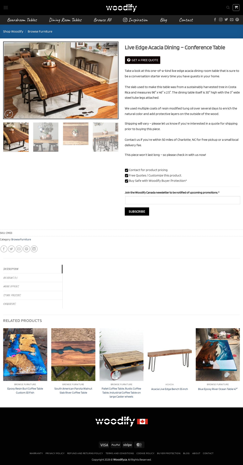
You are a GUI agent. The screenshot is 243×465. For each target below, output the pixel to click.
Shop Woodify (13, 31)
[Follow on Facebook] (215, 20)
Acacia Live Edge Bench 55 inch (169, 389)
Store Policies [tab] (12, 295)
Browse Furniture (40, 31)
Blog (163, 20)
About (196, 453)
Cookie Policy (145, 453)
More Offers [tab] (10, 286)
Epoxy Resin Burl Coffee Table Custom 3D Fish (25, 390)
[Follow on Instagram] (220, 20)
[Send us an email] (231, 20)
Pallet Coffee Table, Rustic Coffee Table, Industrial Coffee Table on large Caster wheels (121, 392)
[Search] (228, 8)
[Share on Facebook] (3, 248)
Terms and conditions (120, 453)
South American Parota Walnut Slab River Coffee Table (73, 390)
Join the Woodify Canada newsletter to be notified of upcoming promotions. (172, 192)
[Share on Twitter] (11, 248)
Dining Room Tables (65, 20)
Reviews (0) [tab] (10, 277)
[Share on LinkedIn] (34, 248)
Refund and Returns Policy (85, 453)
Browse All (102, 20)
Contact (186, 20)
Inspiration (135, 20)
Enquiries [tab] (9, 304)
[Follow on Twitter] (226, 20)
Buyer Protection (169, 453)
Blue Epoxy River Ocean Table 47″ (218, 389)
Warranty (36, 453)
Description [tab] (10, 269)
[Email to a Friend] (19, 248)
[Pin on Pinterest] (26, 248)
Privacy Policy (55, 453)
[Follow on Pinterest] (237, 20)
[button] (5, 7)
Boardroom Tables (22, 20)
